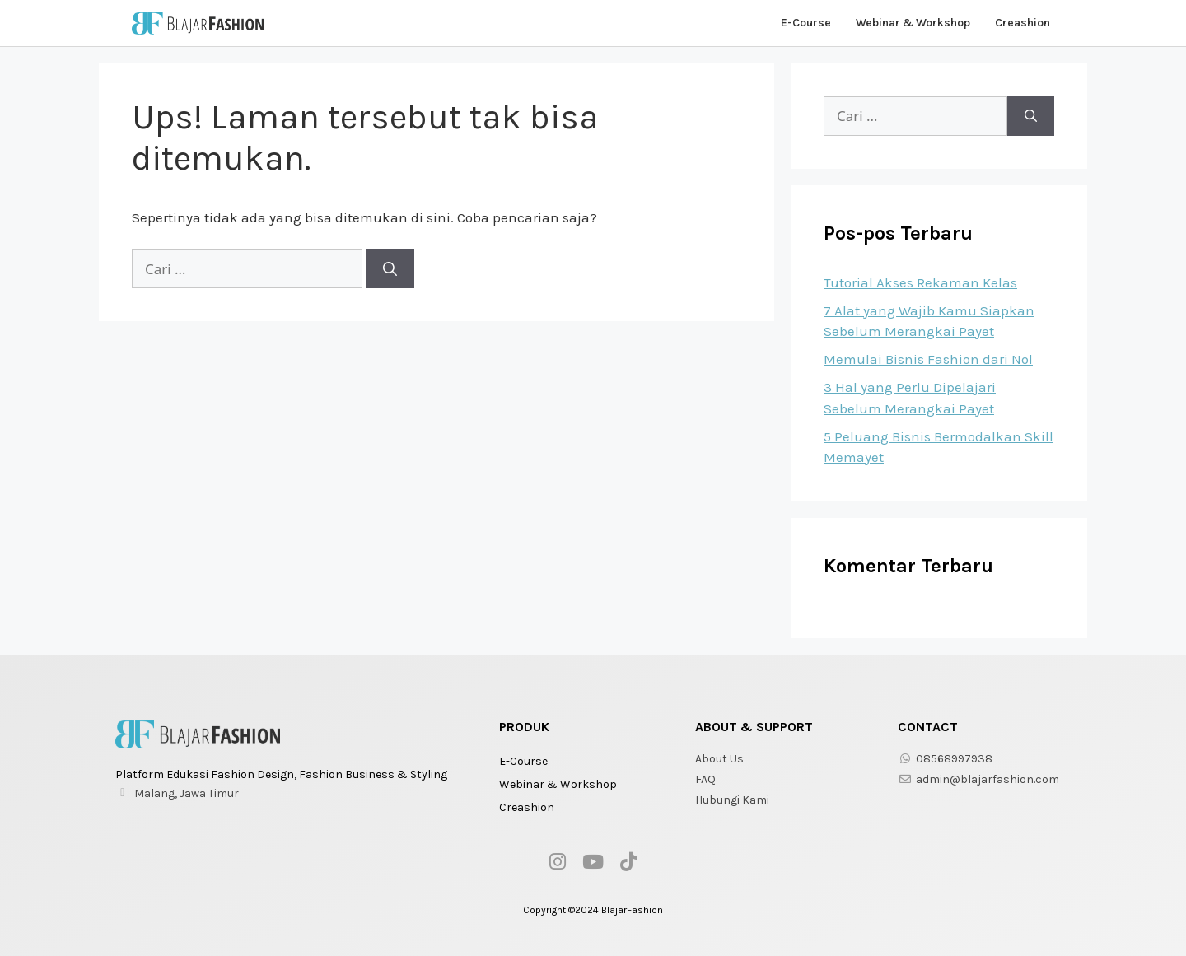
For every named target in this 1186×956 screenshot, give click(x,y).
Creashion (1022, 23)
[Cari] (390, 269)
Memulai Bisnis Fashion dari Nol (928, 359)
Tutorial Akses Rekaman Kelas (920, 282)
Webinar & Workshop (913, 23)
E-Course (806, 23)
